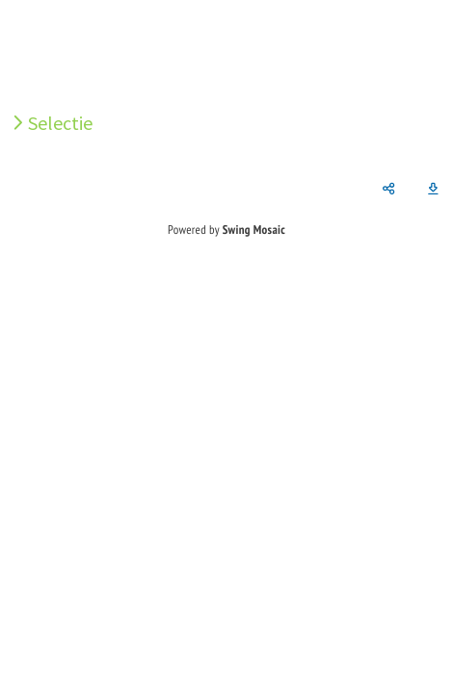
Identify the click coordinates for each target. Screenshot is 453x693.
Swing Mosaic (254, 229)
